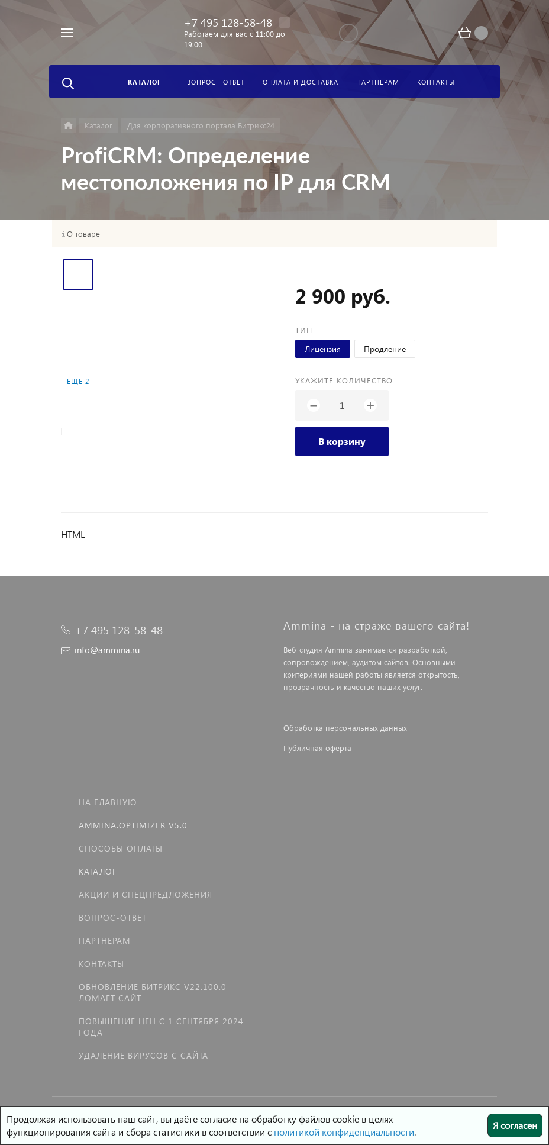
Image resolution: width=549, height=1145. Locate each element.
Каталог (98, 871)
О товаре (83, 233)
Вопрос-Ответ (113, 917)
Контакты (101, 963)
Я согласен (515, 1125)
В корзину (342, 441)
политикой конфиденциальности (344, 1131)
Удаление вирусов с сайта (143, 1055)
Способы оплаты (121, 848)
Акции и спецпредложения (145, 894)
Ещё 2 (78, 381)
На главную (108, 802)
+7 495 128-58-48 (228, 22)
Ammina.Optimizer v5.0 (133, 825)
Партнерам (105, 940)
